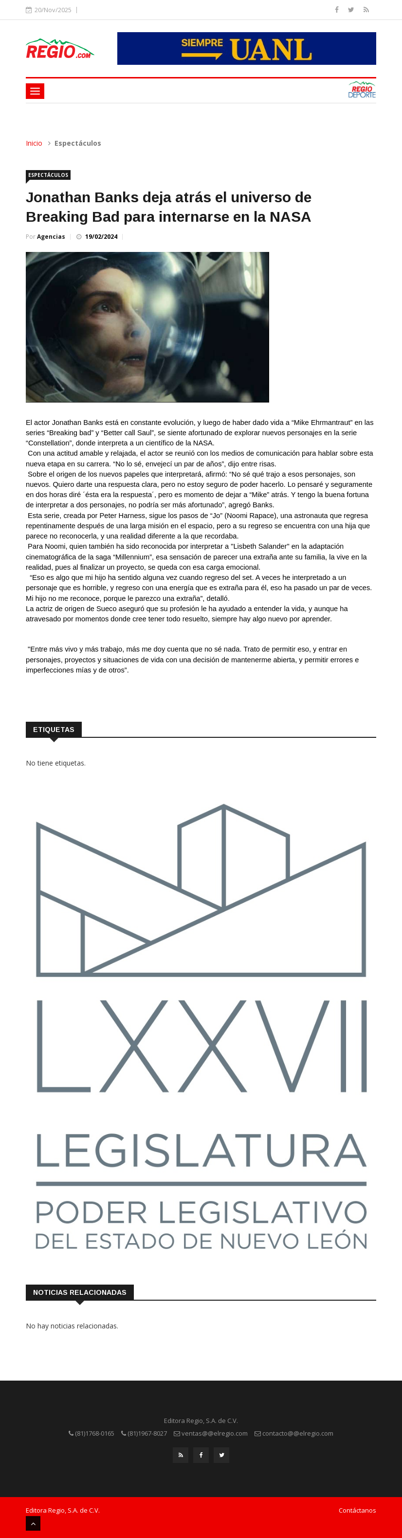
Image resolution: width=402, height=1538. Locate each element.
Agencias (51, 236)
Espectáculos (48, 175)
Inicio (34, 143)
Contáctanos (357, 1510)
